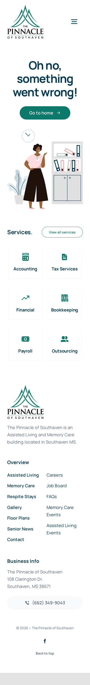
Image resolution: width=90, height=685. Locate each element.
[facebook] (45, 641)
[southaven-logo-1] (25, 7)
